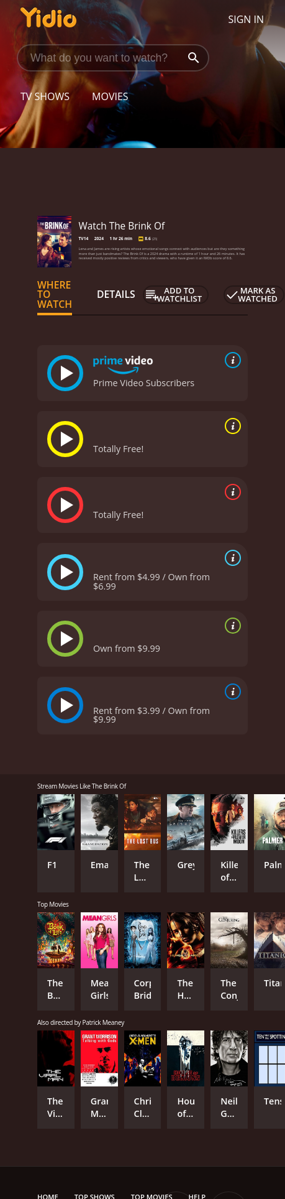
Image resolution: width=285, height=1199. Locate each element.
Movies (110, 96)
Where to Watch (54, 295)
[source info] (230, 360)
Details (116, 294)
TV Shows (45, 96)
